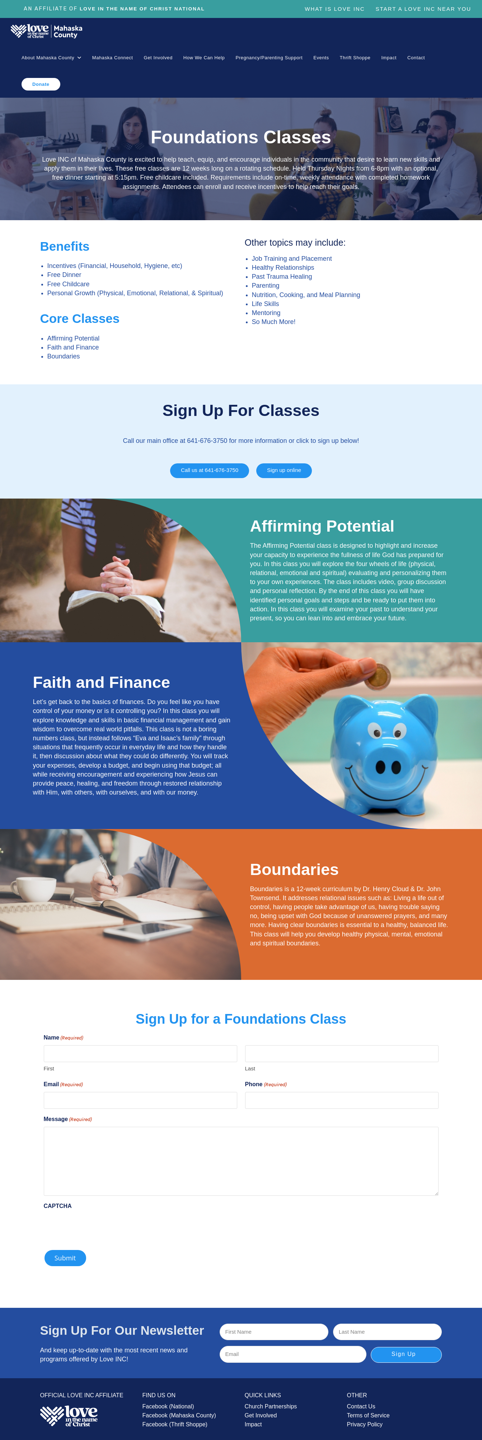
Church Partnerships (271, 1403)
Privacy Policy (365, 1421)
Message (68, 1115)
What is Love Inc (335, 9)
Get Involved (261, 1412)
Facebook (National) (168, 1403)
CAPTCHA (58, 1202)
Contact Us (361, 1403)
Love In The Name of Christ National (147, 9)
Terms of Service (368, 1412)
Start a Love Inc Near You (423, 9)
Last (250, 1065)
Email (63, 1081)
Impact (253, 1421)
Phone (266, 1081)
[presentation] (98, 1224)
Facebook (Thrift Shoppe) (174, 1421)
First (49, 1065)
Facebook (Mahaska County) (179, 1412)
